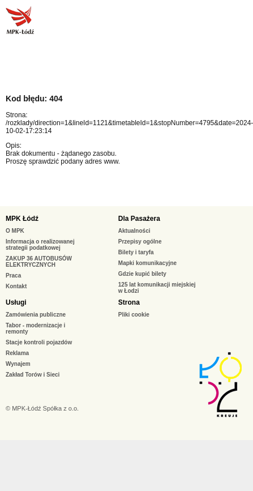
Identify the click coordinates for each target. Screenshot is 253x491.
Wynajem (18, 364)
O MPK (15, 231)
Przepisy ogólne (140, 241)
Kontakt (16, 286)
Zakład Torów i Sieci (32, 375)
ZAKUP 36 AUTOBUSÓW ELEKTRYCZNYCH (39, 261)
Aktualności (134, 231)
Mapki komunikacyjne (147, 263)
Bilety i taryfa (136, 252)
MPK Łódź (22, 219)
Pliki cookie (133, 314)
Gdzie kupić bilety (142, 274)
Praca (13, 275)
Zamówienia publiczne (36, 314)
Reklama (17, 353)
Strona (129, 302)
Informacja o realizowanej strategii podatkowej (40, 244)
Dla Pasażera (139, 219)
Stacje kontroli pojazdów (39, 342)
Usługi (16, 302)
